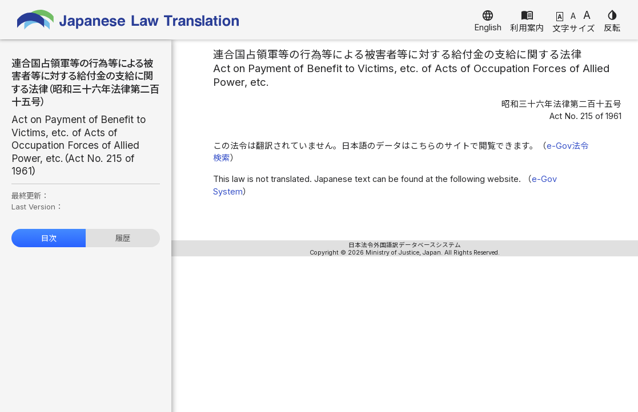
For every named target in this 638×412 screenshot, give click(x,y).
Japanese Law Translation (128, 20)
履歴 (122, 238)
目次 (48, 238)
